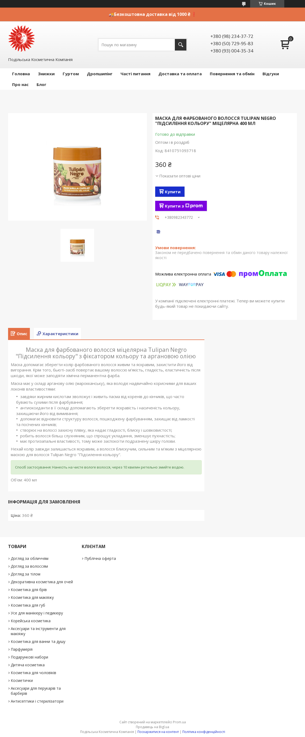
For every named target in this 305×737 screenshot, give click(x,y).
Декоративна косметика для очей (42, 581)
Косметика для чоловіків (33, 672)
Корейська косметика (31, 620)
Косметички (22, 680)
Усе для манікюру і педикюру (37, 613)
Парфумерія (22, 649)
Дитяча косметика (28, 664)
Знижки (46, 73)
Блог (41, 84)
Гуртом (71, 73)
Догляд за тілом (25, 574)
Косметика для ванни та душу (38, 641)
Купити (172, 191)
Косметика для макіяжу (32, 597)
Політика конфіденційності (203, 731)
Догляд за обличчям (29, 558)
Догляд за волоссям (29, 566)
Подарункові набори (29, 657)
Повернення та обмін (232, 73)
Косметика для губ (28, 605)
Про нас (20, 84)
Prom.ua (179, 722)
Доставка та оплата (180, 73)
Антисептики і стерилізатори (37, 701)
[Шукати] (180, 45)
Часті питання (135, 73)
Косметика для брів (29, 589)
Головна (21, 73)
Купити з (184, 206)
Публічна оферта (100, 558)
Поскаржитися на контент (158, 731)
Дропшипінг (99, 73)
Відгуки (271, 73)
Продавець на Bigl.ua (152, 727)
